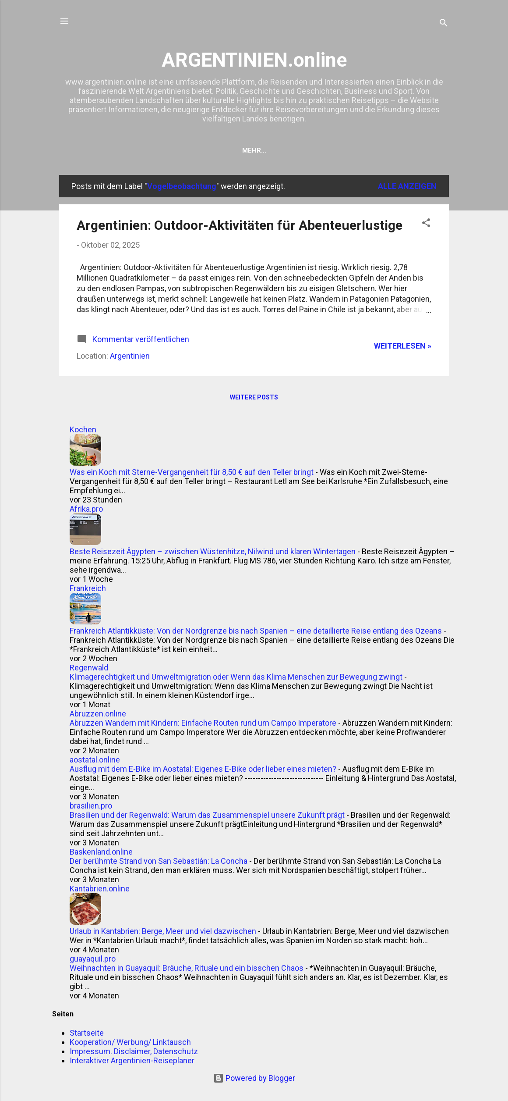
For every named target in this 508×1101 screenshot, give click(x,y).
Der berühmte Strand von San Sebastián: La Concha (158, 861)
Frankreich (88, 588)
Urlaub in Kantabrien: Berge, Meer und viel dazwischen (163, 931)
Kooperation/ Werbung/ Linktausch (331, 150)
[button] (426, 224)
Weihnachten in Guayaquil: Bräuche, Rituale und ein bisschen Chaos (186, 968)
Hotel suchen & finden (209, 150)
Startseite (132, 150)
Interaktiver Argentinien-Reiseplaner (132, 1060)
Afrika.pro (86, 508)
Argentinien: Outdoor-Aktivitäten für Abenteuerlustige (239, 225)
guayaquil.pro (93, 958)
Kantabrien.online (100, 888)
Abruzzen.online (98, 713)
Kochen (83, 429)
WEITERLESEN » (402, 345)
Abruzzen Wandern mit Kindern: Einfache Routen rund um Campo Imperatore (203, 722)
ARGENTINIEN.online (254, 59)
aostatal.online (95, 759)
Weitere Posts (254, 397)
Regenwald (89, 667)
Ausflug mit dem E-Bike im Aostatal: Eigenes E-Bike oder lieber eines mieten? (203, 768)
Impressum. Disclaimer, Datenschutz (134, 1051)
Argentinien (130, 355)
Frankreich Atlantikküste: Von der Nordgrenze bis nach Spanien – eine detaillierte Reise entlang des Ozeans (256, 630)
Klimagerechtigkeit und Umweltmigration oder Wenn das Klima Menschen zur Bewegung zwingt (236, 676)
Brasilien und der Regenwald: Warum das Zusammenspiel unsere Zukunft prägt (207, 815)
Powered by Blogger (254, 1078)
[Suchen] (443, 24)
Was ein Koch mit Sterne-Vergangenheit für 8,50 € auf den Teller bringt (192, 472)
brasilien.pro (91, 805)
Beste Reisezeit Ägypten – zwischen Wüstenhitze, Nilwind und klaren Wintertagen (213, 551)
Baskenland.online (101, 851)
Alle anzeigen (407, 186)
